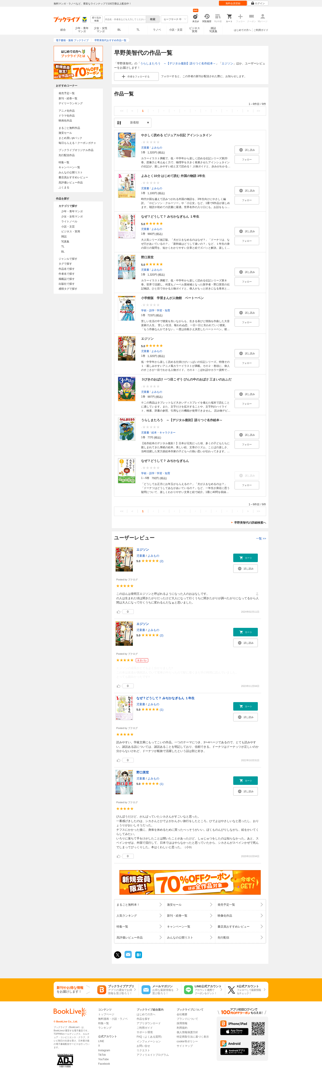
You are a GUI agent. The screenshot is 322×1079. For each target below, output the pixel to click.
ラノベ (157, 29)
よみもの (156, 147)
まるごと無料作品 (69, 128)
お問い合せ (143, 1045)
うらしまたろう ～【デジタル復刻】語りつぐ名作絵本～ (178, 63)
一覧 (261, 538)
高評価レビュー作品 (71, 182)
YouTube (103, 1059)
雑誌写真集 (213, 30)
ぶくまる (64, 187)
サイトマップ (185, 1045)
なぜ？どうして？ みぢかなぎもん (165, 461)
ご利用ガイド (261, 30)
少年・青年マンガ (82, 30)
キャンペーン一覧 (69, 167)
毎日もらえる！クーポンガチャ (77, 142)
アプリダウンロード (149, 1023)
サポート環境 (145, 1032)
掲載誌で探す (67, 278)
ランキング (105, 1027)
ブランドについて (187, 1018)
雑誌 (64, 236)
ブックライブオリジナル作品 (76, 150)
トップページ (106, 1014)
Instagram (104, 1050)
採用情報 (182, 1023)
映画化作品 (65, 120)
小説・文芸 (175, 29)
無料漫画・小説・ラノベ (113, 1018)
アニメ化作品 (67, 110)
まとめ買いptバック (70, 138)
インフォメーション (149, 1041)
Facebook (104, 1063)
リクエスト (143, 1050)
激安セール (65, 132)
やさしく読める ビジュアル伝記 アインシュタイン (176, 135)
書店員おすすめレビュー (73, 177)
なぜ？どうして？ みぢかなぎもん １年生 (170, 216)
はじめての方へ (242, 30)
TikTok (102, 1054)
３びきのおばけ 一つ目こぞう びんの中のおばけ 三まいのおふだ (186, 379)
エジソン (227, 63)
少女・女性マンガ (100, 30)
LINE (101, 1041)
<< (121, 111)
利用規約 (182, 1027)
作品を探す (143, 1018)
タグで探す (65, 263)
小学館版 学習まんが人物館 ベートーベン (172, 298)
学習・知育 (163, 310)
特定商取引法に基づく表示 (193, 1036)
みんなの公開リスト (71, 172)
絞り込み (96, 19)
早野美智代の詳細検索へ (250, 522)
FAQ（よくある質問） (150, 1036)
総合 (63, 29)
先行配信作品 (67, 155)
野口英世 (147, 257)
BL (119, 29)
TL (138, 29)
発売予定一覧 (67, 93)
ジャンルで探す (68, 258)
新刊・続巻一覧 (68, 98)
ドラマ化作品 (67, 115)
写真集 (65, 241)
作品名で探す (67, 268)
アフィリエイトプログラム (153, 1054)
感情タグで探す (68, 288)
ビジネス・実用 (70, 231)
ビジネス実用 (194, 30)
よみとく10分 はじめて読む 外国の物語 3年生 (173, 176)
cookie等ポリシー (187, 1041)
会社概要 (182, 1014)
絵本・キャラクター (163, 432)
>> (258, 111)
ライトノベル (69, 221)
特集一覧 (64, 162)
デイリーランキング (71, 103)
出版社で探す (67, 283)
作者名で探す (67, 273)
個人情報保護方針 (187, 1032)
